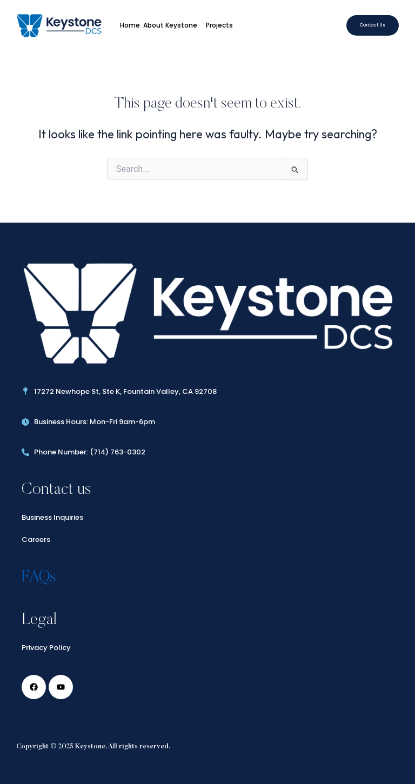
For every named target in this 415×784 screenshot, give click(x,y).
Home (130, 25)
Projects (222, 25)
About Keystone (173, 25)
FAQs (39, 577)
